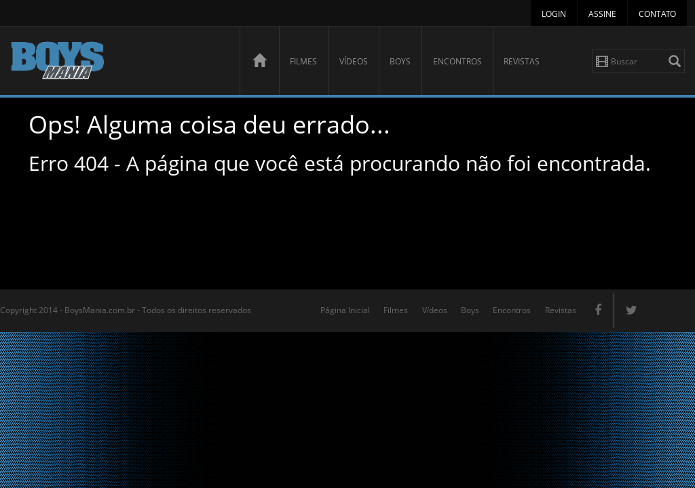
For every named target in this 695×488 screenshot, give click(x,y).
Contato (657, 14)
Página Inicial (345, 310)
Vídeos (353, 61)
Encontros (457, 61)
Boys (400, 61)
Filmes (303, 61)
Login (554, 14)
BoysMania (117, 62)
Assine (602, 14)
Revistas (522, 61)
